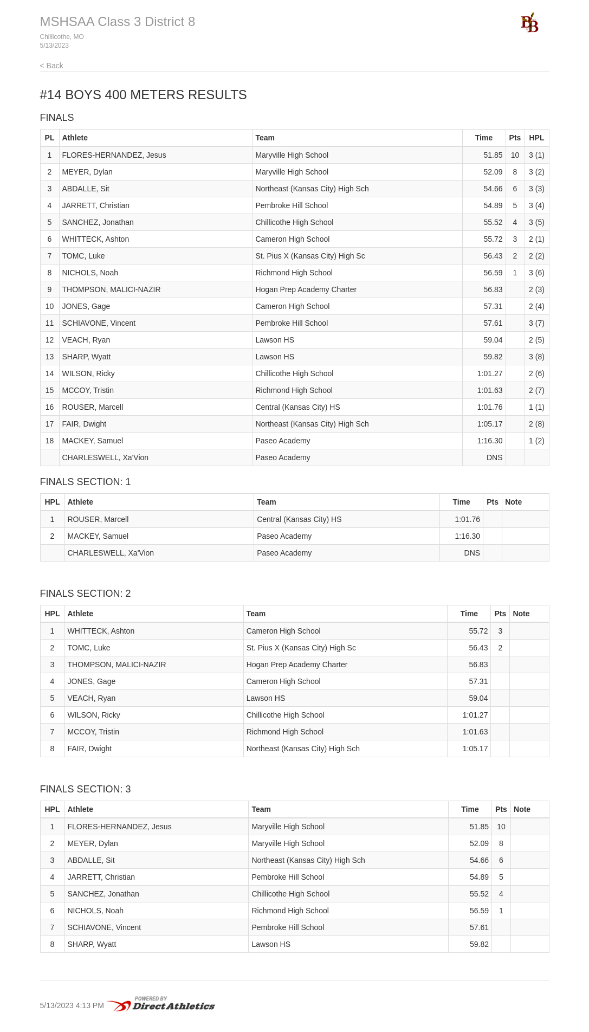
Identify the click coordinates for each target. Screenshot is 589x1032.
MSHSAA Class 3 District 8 (118, 21)
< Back (51, 65)
